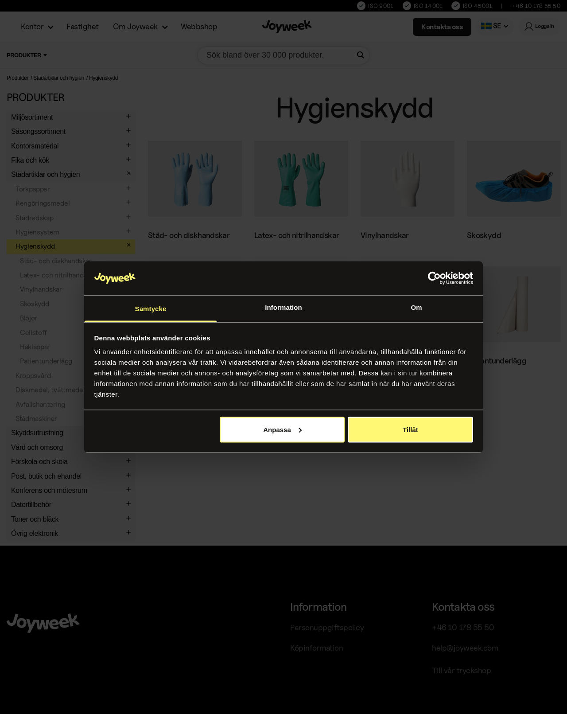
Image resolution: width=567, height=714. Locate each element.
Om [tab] (416, 307)
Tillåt (410, 429)
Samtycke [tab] (151, 308)
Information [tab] (283, 307)
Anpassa (282, 429)
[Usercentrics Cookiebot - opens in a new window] (434, 278)
